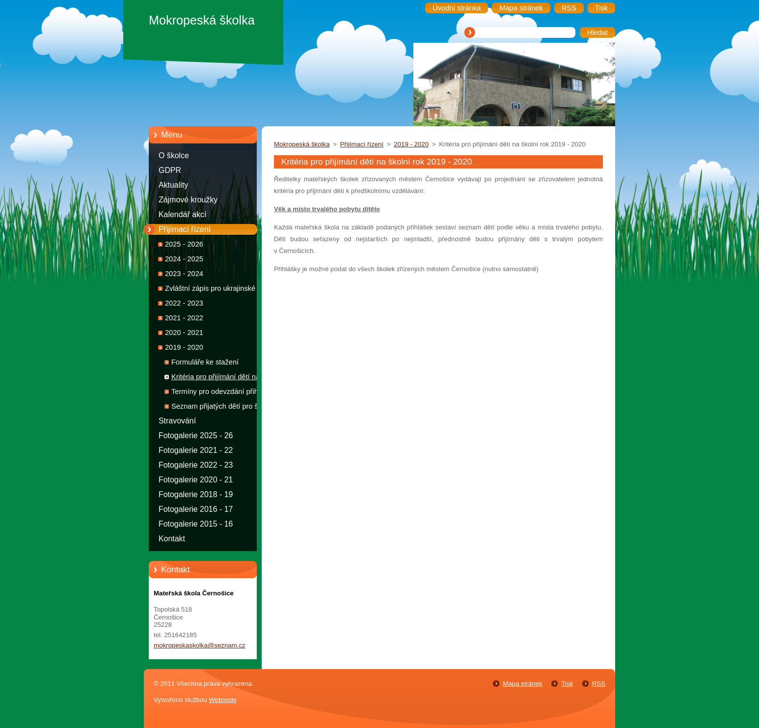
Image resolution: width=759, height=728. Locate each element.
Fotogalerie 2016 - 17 (196, 509)
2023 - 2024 (184, 274)
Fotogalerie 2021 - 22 (196, 450)
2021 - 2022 (184, 318)
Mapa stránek (522, 683)
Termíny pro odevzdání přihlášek (223, 391)
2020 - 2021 (184, 332)
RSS (598, 683)
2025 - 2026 (184, 244)
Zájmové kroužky (188, 200)
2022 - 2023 (184, 303)
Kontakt (172, 538)
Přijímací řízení (185, 229)
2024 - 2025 (184, 259)
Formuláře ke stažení (205, 362)
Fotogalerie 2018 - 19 (196, 494)
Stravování (177, 421)
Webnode (223, 699)
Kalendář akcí (182, 214)
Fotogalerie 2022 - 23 (196, 465)
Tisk (567, 683)
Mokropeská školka (302, 144)
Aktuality (173, 185)
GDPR (170, 170)
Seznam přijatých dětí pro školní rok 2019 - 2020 (222, 408)
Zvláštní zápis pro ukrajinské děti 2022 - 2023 (217, 290)
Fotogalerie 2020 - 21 (196, 480)
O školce (174, 155)
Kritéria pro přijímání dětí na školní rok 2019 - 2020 (215, 378)
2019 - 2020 (184, 347)
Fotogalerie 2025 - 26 (196, 435)
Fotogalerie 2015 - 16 (196, 524)
